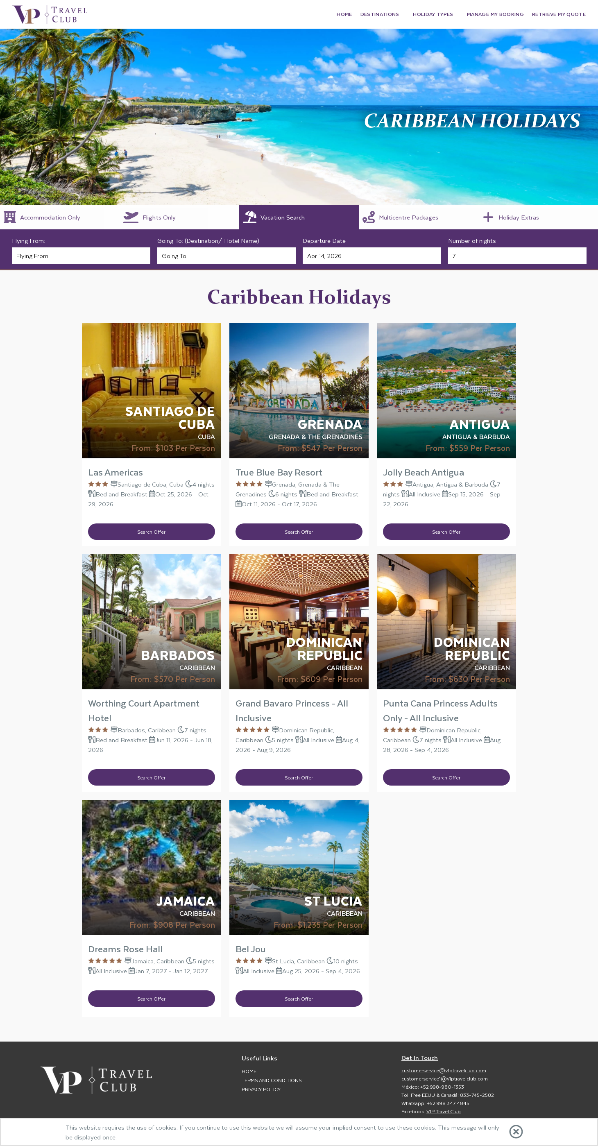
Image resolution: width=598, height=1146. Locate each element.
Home (249, 1071)
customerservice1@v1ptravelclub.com (444, 1078)
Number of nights (472, 240)
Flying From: (28, 240)
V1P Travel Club (443, 1111)
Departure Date (324, 240)
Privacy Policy (261, 1089)
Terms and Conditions (271, 1080)
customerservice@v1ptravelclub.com (443, 1070)
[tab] (60, 217)
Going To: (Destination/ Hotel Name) (208, 240)
